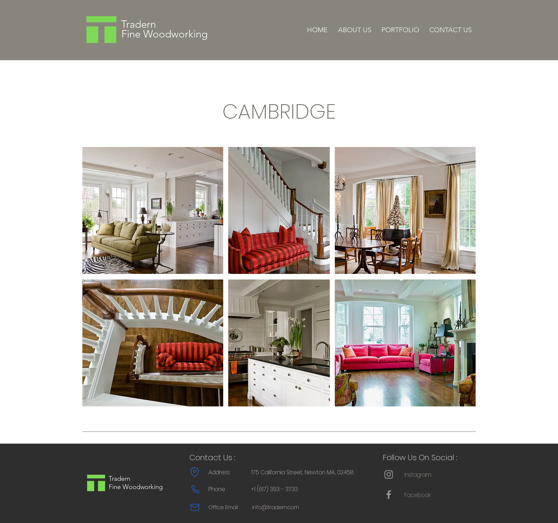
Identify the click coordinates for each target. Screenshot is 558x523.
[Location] (194, 472)
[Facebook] (388, 494)
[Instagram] (388, 474)
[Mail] (195, 507)
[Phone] (195, 489)
